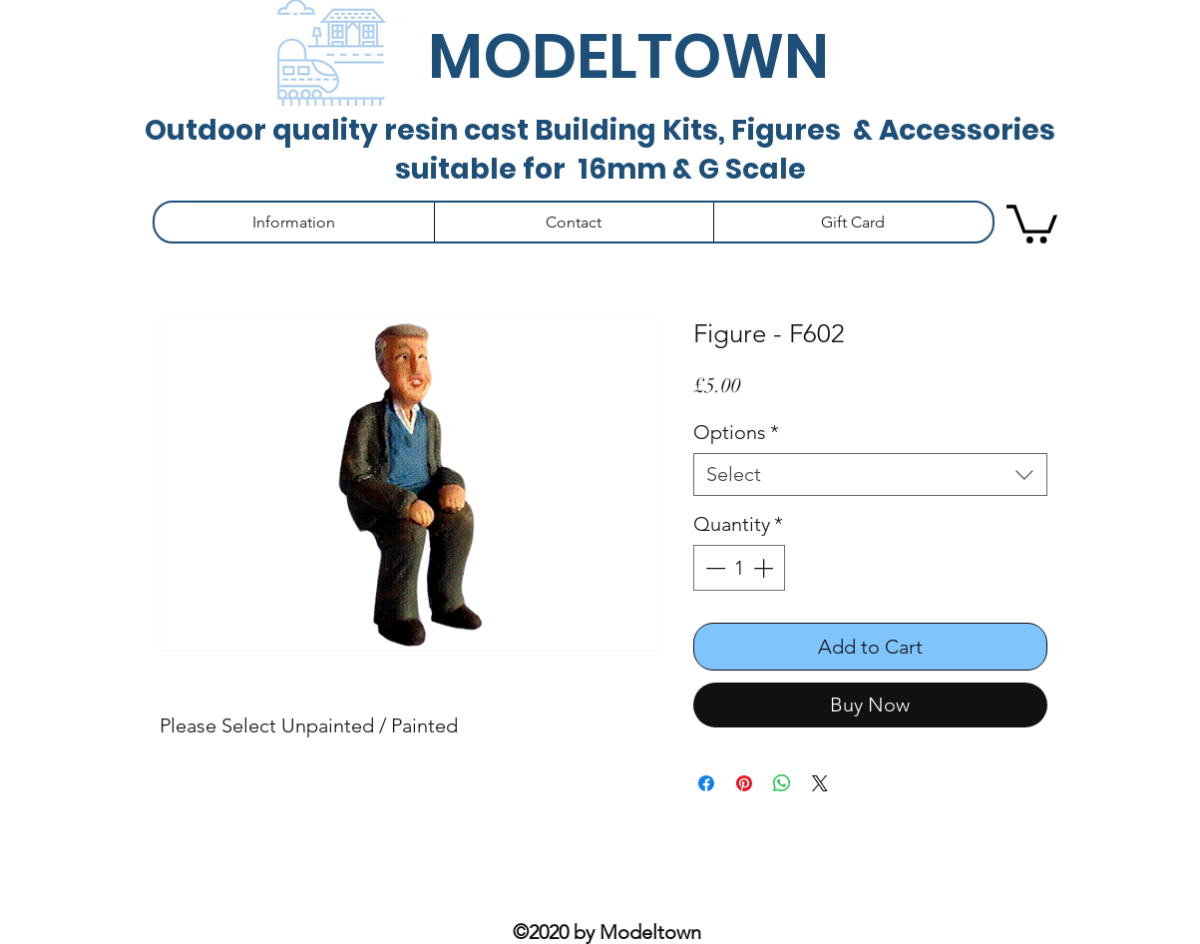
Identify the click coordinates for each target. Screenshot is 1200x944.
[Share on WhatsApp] (782, 783)
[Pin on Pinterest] (744, 783)
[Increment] (765, 568)
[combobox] (870, 474)
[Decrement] (713, 568)
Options (736, 432)
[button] (294, 222)
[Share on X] (820, 783)
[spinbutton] (739, 568)
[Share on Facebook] (706, 783)
